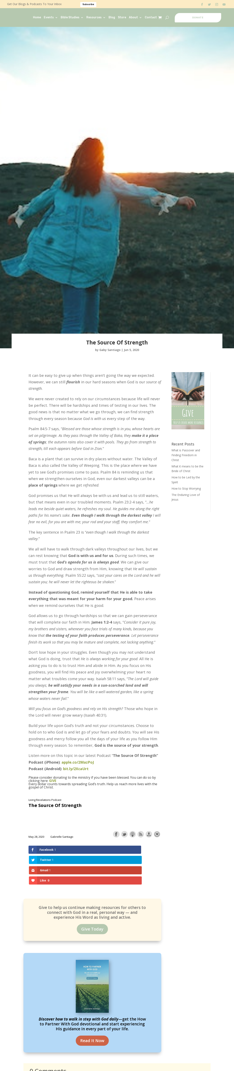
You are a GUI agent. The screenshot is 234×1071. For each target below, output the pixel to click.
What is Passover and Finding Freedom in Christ (185, 455)
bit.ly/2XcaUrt (76, 768)
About (133, 17)
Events (49, 17)
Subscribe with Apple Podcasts (132, 834)
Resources (94, 17)
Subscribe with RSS (140, 834)
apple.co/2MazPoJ (78, 762)
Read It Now (92, 1009)
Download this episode (149, 834)
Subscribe (88, 4)
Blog (112, 17)
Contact (151, 17)
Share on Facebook (116, 834)
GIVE (52, 780)
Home (37, 17)
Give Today (92, 898)
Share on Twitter (124, 834)
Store (122, 17)
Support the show (157, 834)
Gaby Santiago (110, 350)
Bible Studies (70, 17)
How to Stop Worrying (186, 488)
